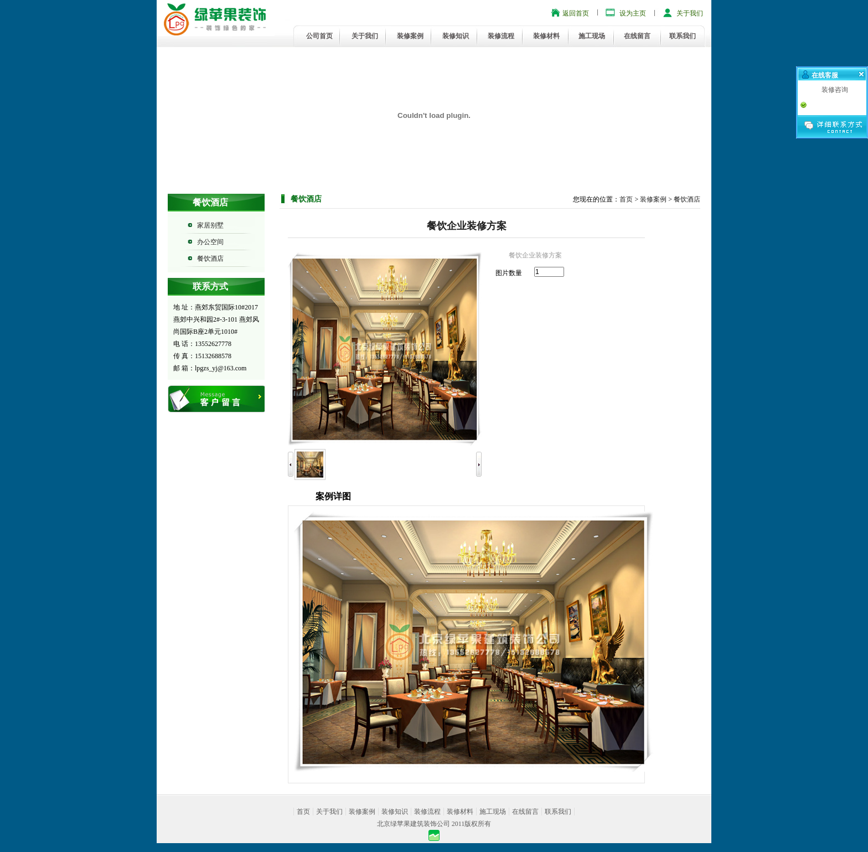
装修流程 (501, 36)
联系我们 (682, 36)
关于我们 (689, 13)
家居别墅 (210, 225)
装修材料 (546, 36)
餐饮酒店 (210, 258)
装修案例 (410, 36)
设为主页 (632, 13)
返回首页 (575, 13)
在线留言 (637, 36)
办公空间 (210, 242)
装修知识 (455, 36)
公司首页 (319, 36)
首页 (626, 199)
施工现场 (591, 36)
